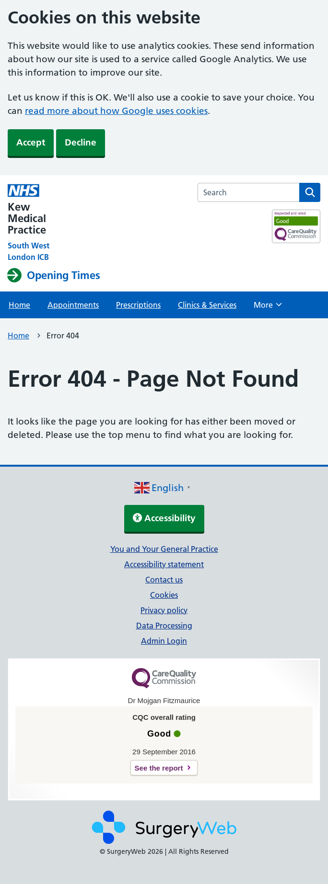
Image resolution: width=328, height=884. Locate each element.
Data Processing (164, 625)
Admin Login (164, 641)
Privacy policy (164, 610)
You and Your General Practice (164, 549)
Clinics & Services (207, 305)
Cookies (164, 595)
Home (19, 305)
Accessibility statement (164, 564)
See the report (159, 768)
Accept (30, 142)
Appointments (73, 305)
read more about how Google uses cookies (116, 110)
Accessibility (164, 518)
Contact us (164, 579)
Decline (80, 142)
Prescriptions (138, 305)
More (268, 307)
